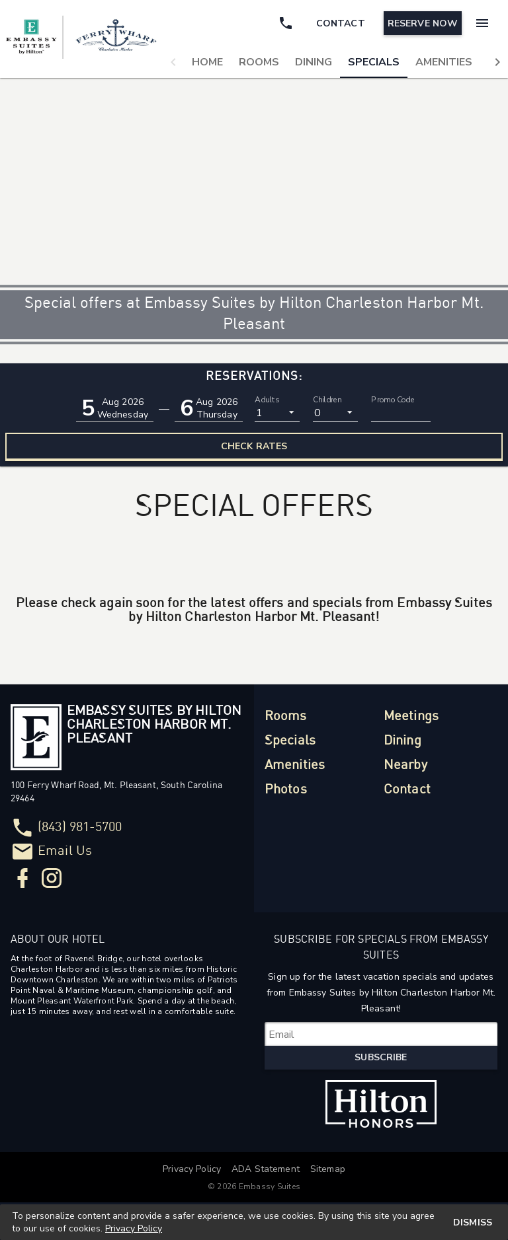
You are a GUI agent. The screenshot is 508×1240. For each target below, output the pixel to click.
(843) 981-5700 (80, 827)
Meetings (411, 716)
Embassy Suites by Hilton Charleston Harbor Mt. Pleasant (154, 725)
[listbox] (277, 412)
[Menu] (480, 23)
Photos (286, 790)
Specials (374, 62)
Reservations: (254, 376)
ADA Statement (266, 1169)
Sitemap (327, 1169)
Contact (407, 790)
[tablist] (335, 62)
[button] (173, 62)
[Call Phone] (283, 23)
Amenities (443, 62)
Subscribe (381, 1057)
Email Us (65, 851)
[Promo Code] (401, 412)
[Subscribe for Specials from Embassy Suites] (381, 1034)
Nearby (405, 765)
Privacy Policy (133, 1228)
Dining (313, 62)
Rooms (259, 62)
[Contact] (338, 23)
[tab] (207, 62)
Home (207, 62)
